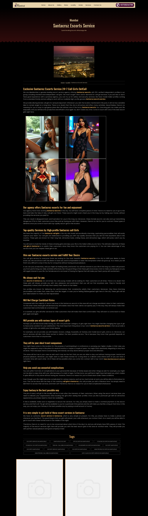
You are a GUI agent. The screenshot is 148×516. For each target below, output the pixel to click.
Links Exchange (85, 499)
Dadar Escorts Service (58, 466)
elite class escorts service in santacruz (97, 411)
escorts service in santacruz (39, 400)
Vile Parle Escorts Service (117, 466)
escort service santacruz (58, 408)
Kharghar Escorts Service (31, 466)
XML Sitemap (58, 499)
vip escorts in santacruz (83, 400)
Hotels (81, 5)
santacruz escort (62, 400)
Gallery (59, 5)
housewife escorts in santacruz (91, 404)
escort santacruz (113, 404)
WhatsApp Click (121, 495)
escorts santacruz (36, 408)
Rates (66, 5)
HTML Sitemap (59, 495)
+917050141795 (118, 491)
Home (44, 5)
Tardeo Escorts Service (74, 471)
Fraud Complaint (85, 495)
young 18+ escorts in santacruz (39, 404)
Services (88, 5)
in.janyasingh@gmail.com (120, 499)
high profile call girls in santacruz (49, 411)
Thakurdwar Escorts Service (88, 466)
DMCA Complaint (86, 491)
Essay (82, 487)
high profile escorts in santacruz (107, 408)
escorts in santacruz (81, 408)
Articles (56, 491)
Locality (73, 5)
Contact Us (98, 5)
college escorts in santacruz (109, 400)
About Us (51, 5)
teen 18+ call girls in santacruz (65, 404)
